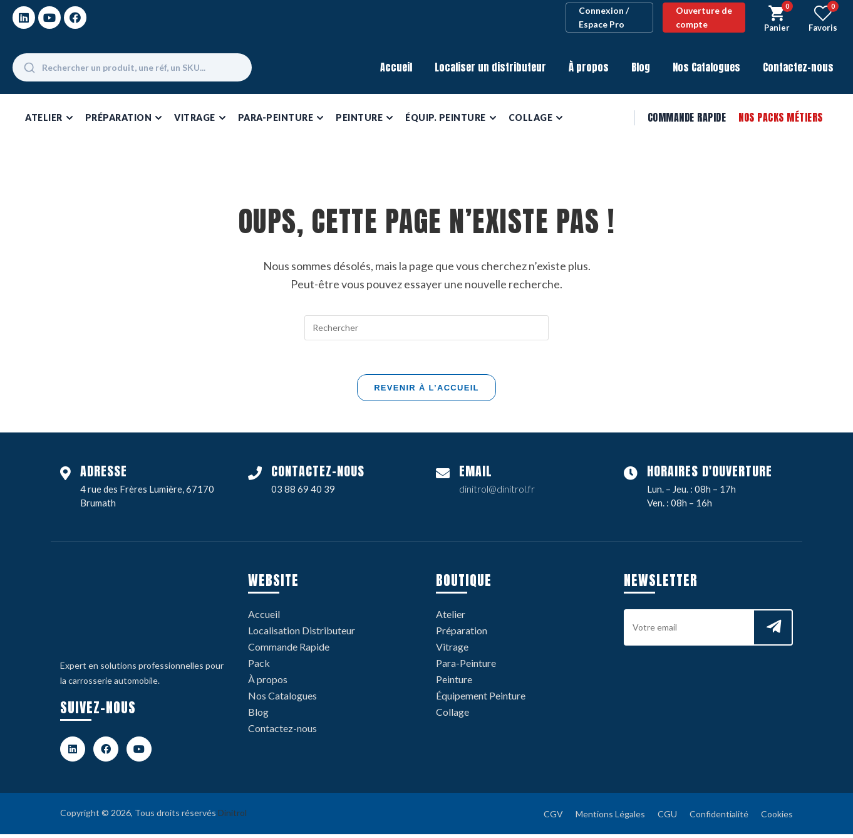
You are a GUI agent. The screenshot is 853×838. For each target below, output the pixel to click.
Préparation (461, 634)
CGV (553, 817)
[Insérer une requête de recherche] (426, 327)
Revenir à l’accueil (426, 391)
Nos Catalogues (706, 67)
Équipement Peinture (480, 699)
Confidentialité (719, 817)
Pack (259, 667)
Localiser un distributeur (490, 67)
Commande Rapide (687, 117)
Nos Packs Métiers (780, 117)
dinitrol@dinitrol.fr (497, 492)
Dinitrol (232, 816)
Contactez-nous (798, 67)
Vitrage (452, 650)
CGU (667, 817)
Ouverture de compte (704, 17)
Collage (452, 715)
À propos (589, 67)
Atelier (450, 618)
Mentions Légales (610, 817)
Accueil (396, 67)
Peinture (454, 683)
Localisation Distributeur (301, 634)
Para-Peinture (466, 667)
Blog (640, 67)
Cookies (777, 817)
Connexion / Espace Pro (604, 17)
